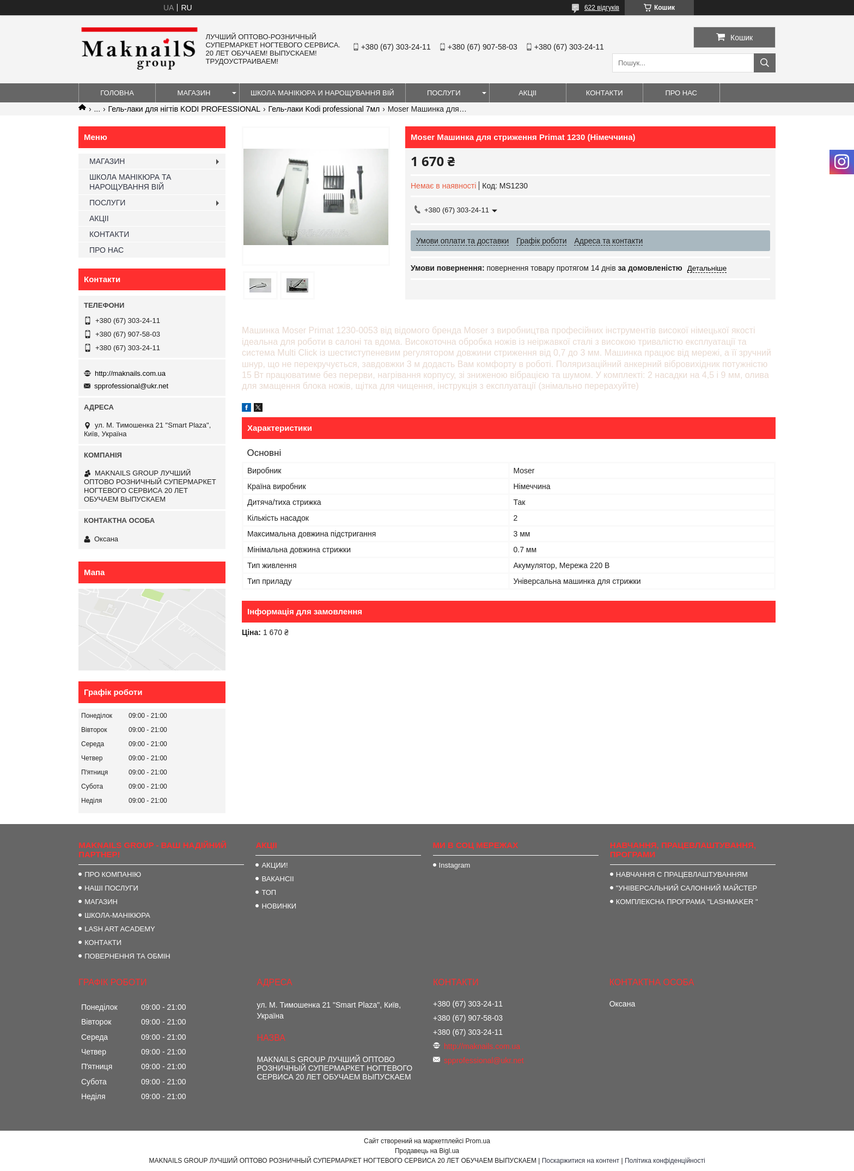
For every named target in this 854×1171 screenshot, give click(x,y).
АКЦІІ (527, 93)
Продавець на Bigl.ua (427, 1151)
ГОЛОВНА (117, 93)
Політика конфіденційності (665, 1160)
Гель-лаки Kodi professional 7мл (324, 109)
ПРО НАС (681, 93)
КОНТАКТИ (604, 93)
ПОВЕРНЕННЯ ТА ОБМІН (127, 956)
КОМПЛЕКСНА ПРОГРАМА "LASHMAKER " (687, 902)
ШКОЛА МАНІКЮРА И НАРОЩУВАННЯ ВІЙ (322, 93)
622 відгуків (601, 7)
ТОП (268, 892)
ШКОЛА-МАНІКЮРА (117, 915)
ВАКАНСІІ (277, 879)
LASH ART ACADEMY (119, 929)
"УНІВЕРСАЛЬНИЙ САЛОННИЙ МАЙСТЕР (686, 888)
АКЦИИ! (274, 865)
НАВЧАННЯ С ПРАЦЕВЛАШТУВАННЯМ (682, 874)
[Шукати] (765, 62)
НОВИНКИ (278, 906)
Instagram (455, 865)
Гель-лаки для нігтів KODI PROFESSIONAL (184, 109)
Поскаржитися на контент (580, 1160)
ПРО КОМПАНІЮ (112, 874)
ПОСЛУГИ (444, 93)
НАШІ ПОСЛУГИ (111, 888)
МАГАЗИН (194, 93)
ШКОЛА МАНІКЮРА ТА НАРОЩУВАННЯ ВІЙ (130, 182)
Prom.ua (478, 1141)
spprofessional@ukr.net (131, 386)
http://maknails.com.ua (130, 373)
